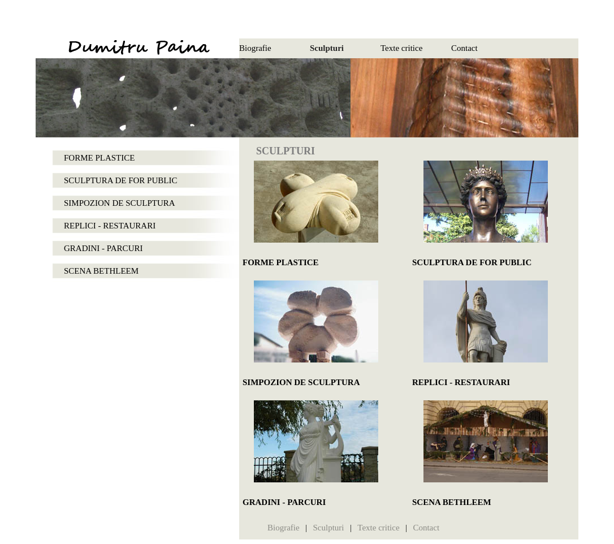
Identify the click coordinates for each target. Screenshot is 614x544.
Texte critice (401, 48)
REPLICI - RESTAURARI (109, 225)
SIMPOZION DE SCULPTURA (119, 203)
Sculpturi (327, 48)
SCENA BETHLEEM (101, 270)
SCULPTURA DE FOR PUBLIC (120, 180)
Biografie (255, 48)
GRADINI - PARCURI (103, 248)
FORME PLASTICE (99, 157)
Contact (464, 48)
